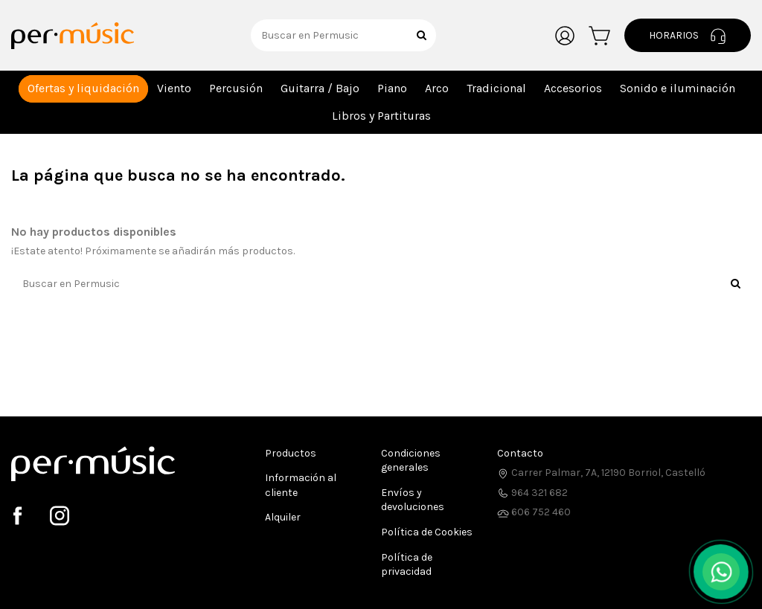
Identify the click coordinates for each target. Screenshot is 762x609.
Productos (290, 453)
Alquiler (283, 517)
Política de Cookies (427, 532)
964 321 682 (532, 492)
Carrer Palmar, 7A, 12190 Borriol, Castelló (601, 472)
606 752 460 (534, 512)
